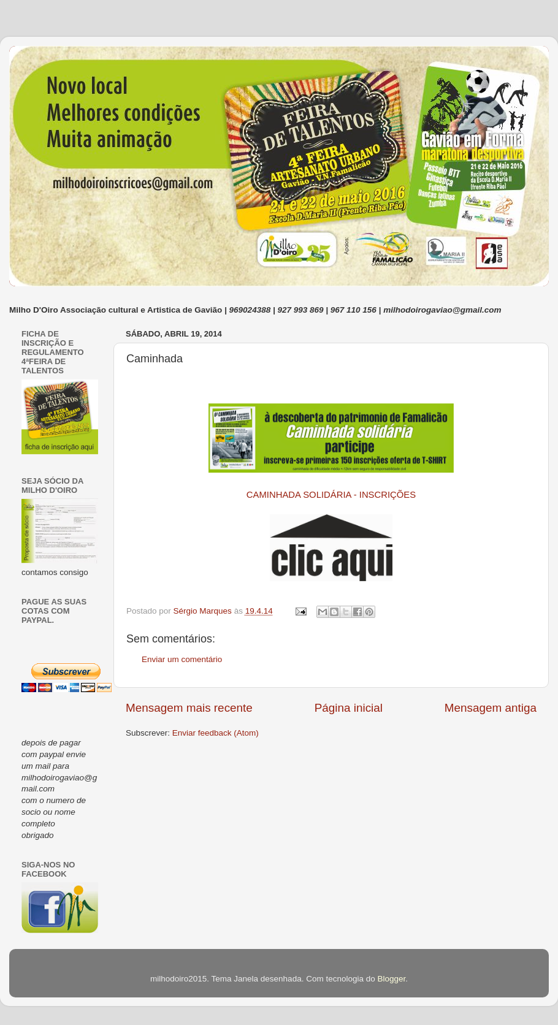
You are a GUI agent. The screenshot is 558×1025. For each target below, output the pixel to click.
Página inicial (349, 707)
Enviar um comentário (182, 659)
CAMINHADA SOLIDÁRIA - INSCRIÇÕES (331, 495)
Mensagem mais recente (189, 707)
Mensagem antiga (491, 707)
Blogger (391, 978)
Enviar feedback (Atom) (215, 732)
